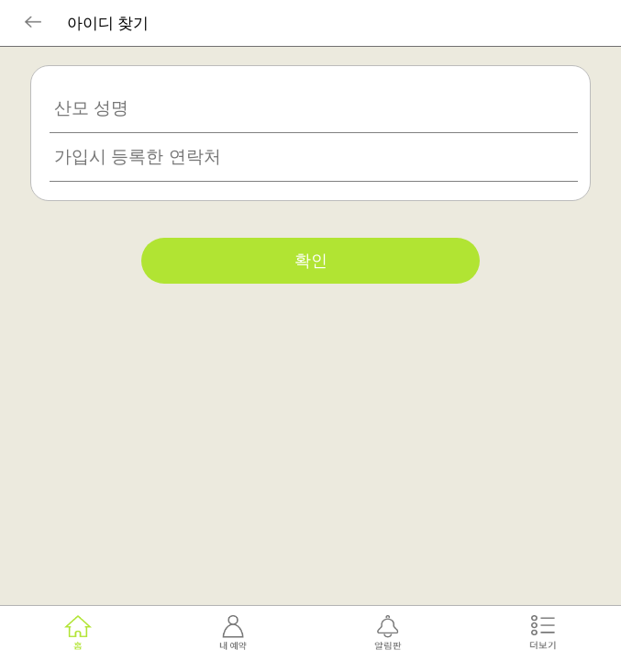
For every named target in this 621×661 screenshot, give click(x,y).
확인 (310, 261)
